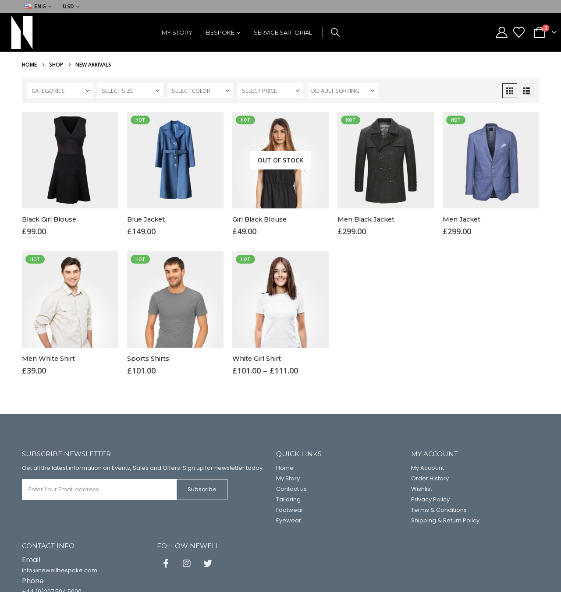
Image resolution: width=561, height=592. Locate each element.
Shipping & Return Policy (445, 520)
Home (285, 468)
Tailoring (288, 499)
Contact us (291, 489)
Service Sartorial (283, 32)
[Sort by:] (343, 90)
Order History (430, 478)
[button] (335, 32)
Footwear (289, 510)
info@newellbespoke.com (59, 570)
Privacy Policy (430, 499)
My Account (427, 468)
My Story (177, 32)
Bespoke (220, 32)
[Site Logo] (21, 32)
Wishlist (421, 489)
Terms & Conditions (439, 510)
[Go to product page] (70, 160)
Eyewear (288, 520)
